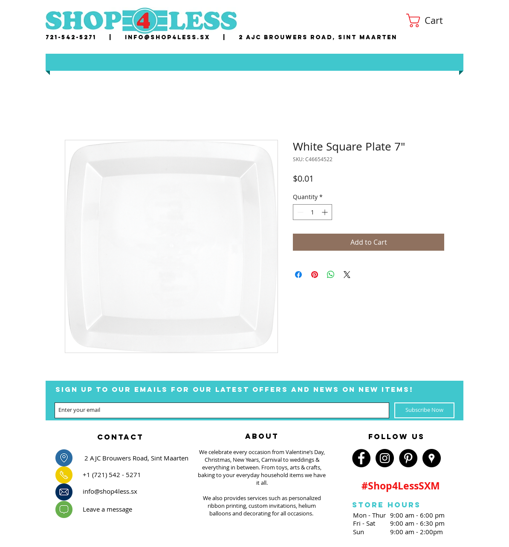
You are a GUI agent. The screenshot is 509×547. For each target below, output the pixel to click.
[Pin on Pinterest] (314, 274)
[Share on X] (347, 274)
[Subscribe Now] (424, 410)
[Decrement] (299, 212)
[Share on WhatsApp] (331, 274)
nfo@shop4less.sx (169, 37)
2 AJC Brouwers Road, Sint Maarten (318, 37)
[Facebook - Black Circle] (361, 458)
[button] (432, 20)
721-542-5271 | (85, 37)
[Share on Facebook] (298, 274)
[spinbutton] (312, 212)
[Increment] (325, 212)
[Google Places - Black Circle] (431, 458)
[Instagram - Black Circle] (385, 458)
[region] (120, 434)
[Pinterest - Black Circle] (408, 458)
